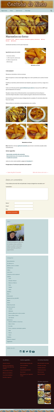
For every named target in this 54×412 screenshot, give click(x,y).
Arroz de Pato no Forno (8, 370)
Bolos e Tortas (12, 324)
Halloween (11, 311)
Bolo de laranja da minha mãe (26, 363)
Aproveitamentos (11, 261)
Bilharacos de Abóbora (7, 372)
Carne (10, 278)
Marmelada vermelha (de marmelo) (16, 154)
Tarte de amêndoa (24, 365)
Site (7, 209)
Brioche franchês (41, 374)
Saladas (10, 287)
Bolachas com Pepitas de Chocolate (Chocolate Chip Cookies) (8, 367)
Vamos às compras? (11, 339)
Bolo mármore (23, 367)
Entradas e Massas (12, 280)
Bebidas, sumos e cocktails (13, 265)
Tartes (10, 335)
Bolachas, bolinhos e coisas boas (15, 321)
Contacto (25, 409)
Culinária (9, 276)
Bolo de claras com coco (40, 172)
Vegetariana (9, 341)
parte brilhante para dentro (27, 88)
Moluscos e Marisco (13, 282)
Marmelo (7, 40)
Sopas (10, 289)
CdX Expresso (10, 267)
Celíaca (8, 270)
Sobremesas (37, 39)
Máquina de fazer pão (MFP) (13, 298)
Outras (8, 302)
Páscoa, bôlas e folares (13, 315)
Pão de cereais (41, 372)
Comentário (9, 186)
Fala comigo (27, 10)
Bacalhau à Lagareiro (7, 377)
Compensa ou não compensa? (13, 274)
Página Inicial (4, 10)
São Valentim (11, 317)
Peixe (10, 285)
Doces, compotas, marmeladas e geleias (25, 39)
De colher (11, 326)
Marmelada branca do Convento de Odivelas (18, 156)
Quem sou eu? (19, 10)
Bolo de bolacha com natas (43, 363)
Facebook (29, 161)
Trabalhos (9, 337)
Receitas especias (11, 307)
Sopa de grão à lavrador (13, 172)
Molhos (8, 300)
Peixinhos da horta (41, 367)
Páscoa (10, 332)
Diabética (9, 291)
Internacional (10, 296)
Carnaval (10, 309)
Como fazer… (10, 272)
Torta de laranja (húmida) (25, 370)
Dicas (8, 293)
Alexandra (14, 40)
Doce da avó (22, 372)
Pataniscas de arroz (42, 370)
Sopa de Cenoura (6, 363)
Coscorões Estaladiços (7, 375)
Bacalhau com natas (42, 365)
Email (7, 206)
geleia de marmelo (22, 145)
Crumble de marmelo (12, 157)
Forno (43, 39)
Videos (11, 10)
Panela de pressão (11, 304)
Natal (10, 330)
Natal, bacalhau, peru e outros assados (17, 313)
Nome (7, 203)
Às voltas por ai (10, 263)
